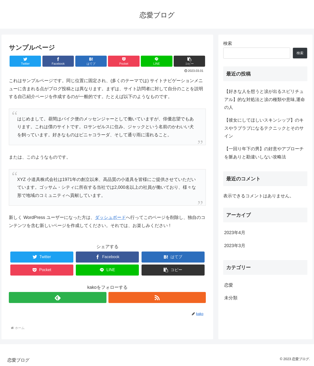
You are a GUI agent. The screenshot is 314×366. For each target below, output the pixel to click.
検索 (227, 43)
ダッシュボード (110, 217)
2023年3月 (234, 245)
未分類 (230, 297)
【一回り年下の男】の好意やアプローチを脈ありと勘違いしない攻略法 (264, 152)
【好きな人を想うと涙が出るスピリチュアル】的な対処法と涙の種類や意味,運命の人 (264, 99)
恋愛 (228, 285)
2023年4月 (234, 232)
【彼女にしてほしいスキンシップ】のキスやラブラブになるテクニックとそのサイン (264, 128)
